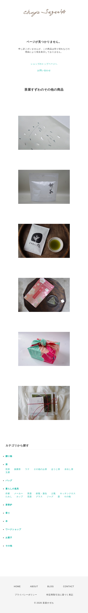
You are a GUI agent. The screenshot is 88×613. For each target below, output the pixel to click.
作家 (8, 493)
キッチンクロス (68, 493)
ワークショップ (13, 529)
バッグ (9, 480)
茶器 (29, 493)
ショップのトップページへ (44, 64)
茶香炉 (9, 505)
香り (8, 513)
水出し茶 (68, 469)
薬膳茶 (17, 469)
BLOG (50, 586)
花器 (29, 496)
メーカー (18, 493)
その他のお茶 (40, 469)
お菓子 (9, 537)
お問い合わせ (44, 70)
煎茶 (8, 469)
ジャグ (50, 496)
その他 (67, 496)
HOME (17, 586)
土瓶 (53, 493)
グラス (39, 496)
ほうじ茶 (55, 469)
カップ (19, 496)
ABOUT (34, 586)
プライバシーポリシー (26, 595)
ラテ (27, 469)
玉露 (8, 472)
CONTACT (68, 586)
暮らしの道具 (12, 488)
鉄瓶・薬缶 (41, 493)
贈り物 (9, 456)
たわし (9, 496)
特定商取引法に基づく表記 (59, 595)
